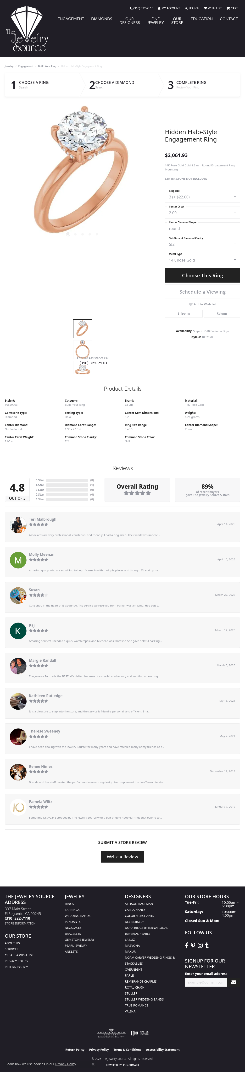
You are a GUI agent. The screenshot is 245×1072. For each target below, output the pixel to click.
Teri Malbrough (42, 519)
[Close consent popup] (93, 1064)
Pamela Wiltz (40, 801)
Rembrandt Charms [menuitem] (141, 981)
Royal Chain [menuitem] (135, 987)
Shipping (184, 314)
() (92, 480)
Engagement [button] (71, 18)
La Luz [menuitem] (130, 939)
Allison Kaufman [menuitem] (139, 904)
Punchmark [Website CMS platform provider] (131, 1065)
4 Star (40, 485)
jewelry (9, 66)
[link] (141, 8)
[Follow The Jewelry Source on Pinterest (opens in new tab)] (193, 945)
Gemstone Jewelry (80, 939)
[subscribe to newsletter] (233, 982)
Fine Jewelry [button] (155, 20)
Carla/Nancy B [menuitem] (136, 910)
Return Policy (16, 967)
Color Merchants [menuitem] (139, 915)
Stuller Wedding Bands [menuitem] (144, 999)
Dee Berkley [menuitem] (134, 921)
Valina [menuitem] (130, 1011)
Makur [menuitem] (130, 951)
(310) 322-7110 (93, 363)
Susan (34, 589)
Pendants (73, 921)
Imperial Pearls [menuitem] (137, 933)
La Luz (129, 404)
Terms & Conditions (127, 1050)
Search (23, 87)
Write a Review (122, 856)
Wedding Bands (77, 915)
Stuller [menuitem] (131, 993)
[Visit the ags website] (111, 1033)
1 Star (40, 499)
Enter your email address (206, 973)
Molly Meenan (42, 554)
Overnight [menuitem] (133, 969)
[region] (82, 173)
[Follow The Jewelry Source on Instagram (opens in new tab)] (200, 945)
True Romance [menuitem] (136, 1005)
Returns (222, 314)
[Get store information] (20, 923)
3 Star (40, 490)
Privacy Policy (16, 961)
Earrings (72, 910)
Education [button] (202, 18)
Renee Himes (41, 766)
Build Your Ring (47, 66)
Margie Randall (42, 660)
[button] (169, 8)
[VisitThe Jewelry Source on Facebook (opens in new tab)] (187, 945)
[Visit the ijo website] (140, 1033)
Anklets (71, 951)
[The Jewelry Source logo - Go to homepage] (29, 29)
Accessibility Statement (162, 1050)
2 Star (40, 494)
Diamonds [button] (101, 18)
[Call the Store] (17, 918)
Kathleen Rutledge (45, 695)
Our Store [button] (177, 20)
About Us (12, 943)
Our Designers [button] (129, 20)
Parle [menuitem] (129, 975)
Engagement (25, 66)
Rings (69, 904)
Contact (229, 18)
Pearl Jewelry (76, 945)
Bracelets (73, 933)
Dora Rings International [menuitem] (146, 927)
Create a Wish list (19, 955)
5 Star (40, 480)
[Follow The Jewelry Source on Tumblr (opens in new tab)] (207, 945)
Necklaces (73, 927)
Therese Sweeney (44, 731)
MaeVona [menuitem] (132, 945)
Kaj (32, 625)
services (11, 949)
